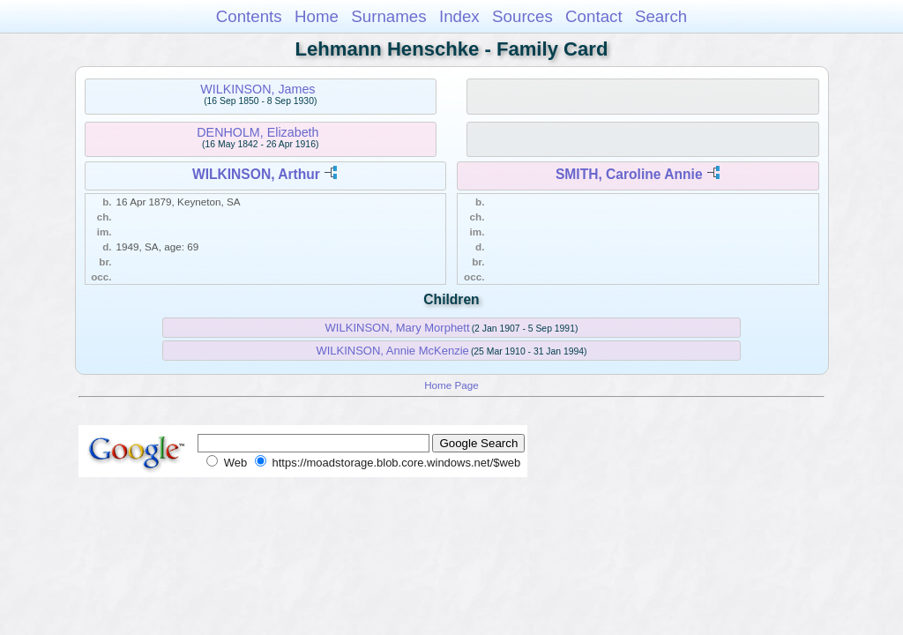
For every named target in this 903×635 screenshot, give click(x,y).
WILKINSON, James (257, 89)
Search (661, 16)
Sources (522, 16)
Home (317, 16)
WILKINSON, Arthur (256, 174)
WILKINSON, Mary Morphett (397, 327)
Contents (249, 16)
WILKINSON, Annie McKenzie (392, 350)
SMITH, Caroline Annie (629, 174)
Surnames (388, 16)
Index (459, 16)
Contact (594, 16)
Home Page (451, 385)
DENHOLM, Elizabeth (257, 132)
